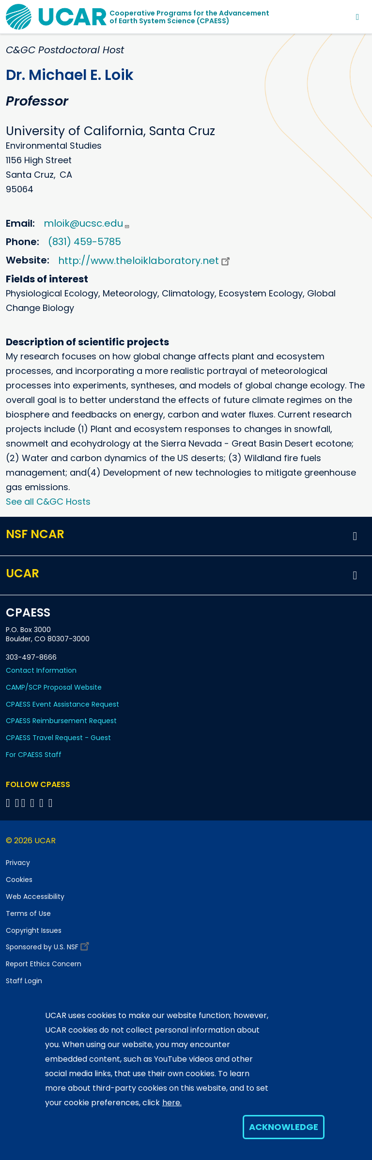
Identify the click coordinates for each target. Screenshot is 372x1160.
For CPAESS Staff (34, 754)
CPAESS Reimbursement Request (61, 721)
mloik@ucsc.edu (87, 223)
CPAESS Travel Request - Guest (58, 737)
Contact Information (41, 670)
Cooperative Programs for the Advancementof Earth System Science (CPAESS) (189, 17)
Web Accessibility (35, 896)
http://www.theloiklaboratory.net (145, 260)
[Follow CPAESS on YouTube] (52, 803)
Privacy (18, 862)
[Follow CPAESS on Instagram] (42, 803)
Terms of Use (28, 913)
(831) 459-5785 (84, 241)
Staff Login (24, 981)
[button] (355, 536)
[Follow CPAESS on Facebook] (9, 803)
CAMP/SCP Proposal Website (54, 687)
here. (172, 1102)
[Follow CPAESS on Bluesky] (17, 803)
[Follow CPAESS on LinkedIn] (33, 803)
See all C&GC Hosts (48, 501)
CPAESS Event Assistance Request (62, 704)
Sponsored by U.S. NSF (49, 945)
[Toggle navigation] (357, 16)
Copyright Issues (34, 930)
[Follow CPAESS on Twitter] (25, 803)
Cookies (19, 879)
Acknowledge (283, 1127)
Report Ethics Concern (43, 964)
